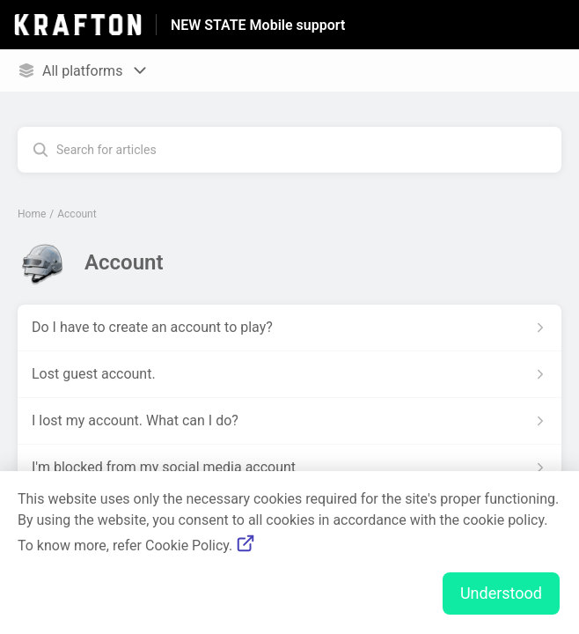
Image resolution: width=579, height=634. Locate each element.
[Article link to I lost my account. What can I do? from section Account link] (289, 420)
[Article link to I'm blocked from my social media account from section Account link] (289, 467)
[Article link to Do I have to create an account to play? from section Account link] (289, 327)
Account (76, 214)
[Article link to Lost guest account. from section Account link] (289, 374)
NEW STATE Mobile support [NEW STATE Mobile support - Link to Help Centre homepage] (258, 25)
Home (32, 214)
